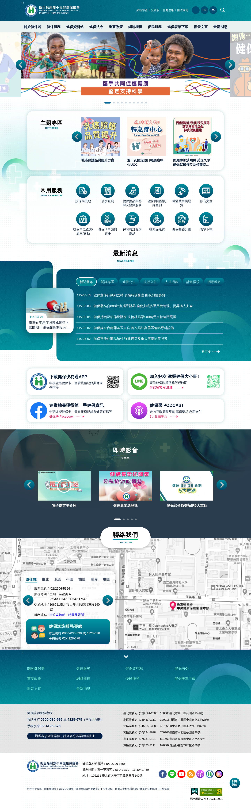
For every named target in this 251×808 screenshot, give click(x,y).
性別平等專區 (34, 789)
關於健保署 (32, 27)
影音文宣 (201, 27)
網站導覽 (142, 10)
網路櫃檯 (135, 27)
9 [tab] (142, 103)
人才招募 (171, 282)
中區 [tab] (69, 580)
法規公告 (150, 282)
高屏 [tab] (94, 580)
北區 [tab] (57, 580)
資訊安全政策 (66, 789)
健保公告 (129, 282)
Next (230, 65)
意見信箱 (168, 10)
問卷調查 (234, 783)
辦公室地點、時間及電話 (67, 615)
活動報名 (214, 282)
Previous (21, 65)
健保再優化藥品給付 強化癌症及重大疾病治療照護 (122, 338)
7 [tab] (134, 103)
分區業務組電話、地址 (196, 10)
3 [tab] (118, 103)
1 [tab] (107, 103)
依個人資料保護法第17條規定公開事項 (136, 789)
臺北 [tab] (45, 580)
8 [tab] (138, 103)
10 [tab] (146, 103)
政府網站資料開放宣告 (88, 789)
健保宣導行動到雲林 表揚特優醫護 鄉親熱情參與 (121, 295)
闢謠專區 (107, 282)
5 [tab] (126, 103)
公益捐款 (164, 789)
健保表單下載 (177, 27)
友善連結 (108, 789)
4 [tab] (122, 103)
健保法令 (96, 27)
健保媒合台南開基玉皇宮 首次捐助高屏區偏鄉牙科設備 (125, 328)
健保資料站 (75, 27)
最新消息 (220, 27)
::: (23, 2)
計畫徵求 (193, 282)
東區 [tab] (106, 580)
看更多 (206, 351)
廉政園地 (182, 10)
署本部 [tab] (31, 580)
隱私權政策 (50, 789)
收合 (126, 656)
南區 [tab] (81, 580)
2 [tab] (114, 103)
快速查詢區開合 (223, 10)
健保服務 (54, 27)
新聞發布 (86, 282)
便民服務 (155, 27)
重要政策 (116, 27)
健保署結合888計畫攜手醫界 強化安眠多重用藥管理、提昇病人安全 (135, 306)
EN (204, 10)
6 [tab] (130, 103)
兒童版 (155, 10)
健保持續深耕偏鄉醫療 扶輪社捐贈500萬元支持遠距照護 (126, 317)
